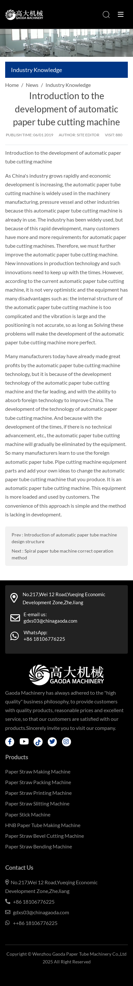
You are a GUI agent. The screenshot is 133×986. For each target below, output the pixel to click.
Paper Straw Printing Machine (38, 793)
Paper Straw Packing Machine (38, 782)
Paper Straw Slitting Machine (37, 803)
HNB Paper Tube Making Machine (42, 825)
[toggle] (121, 14)
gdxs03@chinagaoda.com (50, 621)
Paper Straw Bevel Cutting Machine (44, 836)
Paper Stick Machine (27, 814)
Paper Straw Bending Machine (38, 846)
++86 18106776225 (35, 923)
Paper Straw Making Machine (37, 771)
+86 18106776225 (44, 639)
